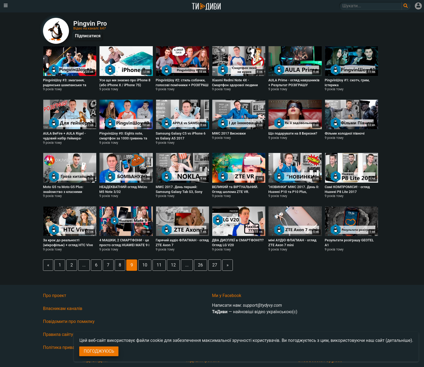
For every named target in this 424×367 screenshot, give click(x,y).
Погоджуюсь (99, 351)
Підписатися (88, 35)
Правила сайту (58, 334)
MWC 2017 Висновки (229, 133)
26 (200, 265)
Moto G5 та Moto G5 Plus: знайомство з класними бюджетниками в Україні (63, 191)
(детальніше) (399, 340)
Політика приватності (65, 347)
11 (159, 265)
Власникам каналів (62, 308)
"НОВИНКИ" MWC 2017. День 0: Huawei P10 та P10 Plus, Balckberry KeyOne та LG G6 (293, 191)
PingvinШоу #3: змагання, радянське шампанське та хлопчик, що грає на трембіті (66, 85)
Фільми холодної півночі (345, 133)
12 (173, 265)
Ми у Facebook (226, 295)
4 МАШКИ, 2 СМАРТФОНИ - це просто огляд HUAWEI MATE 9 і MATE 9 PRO (124, 245)
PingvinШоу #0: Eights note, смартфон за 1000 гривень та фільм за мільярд (123, 138)
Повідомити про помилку (69, 321)
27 (214, 265)
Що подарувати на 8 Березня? (292, 133)
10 (145, 265)
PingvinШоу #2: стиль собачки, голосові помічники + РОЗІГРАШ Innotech (182, 85)
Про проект (54, 295)
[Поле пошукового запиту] (406, 6)
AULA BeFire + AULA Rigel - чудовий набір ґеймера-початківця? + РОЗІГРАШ (64, 138)
